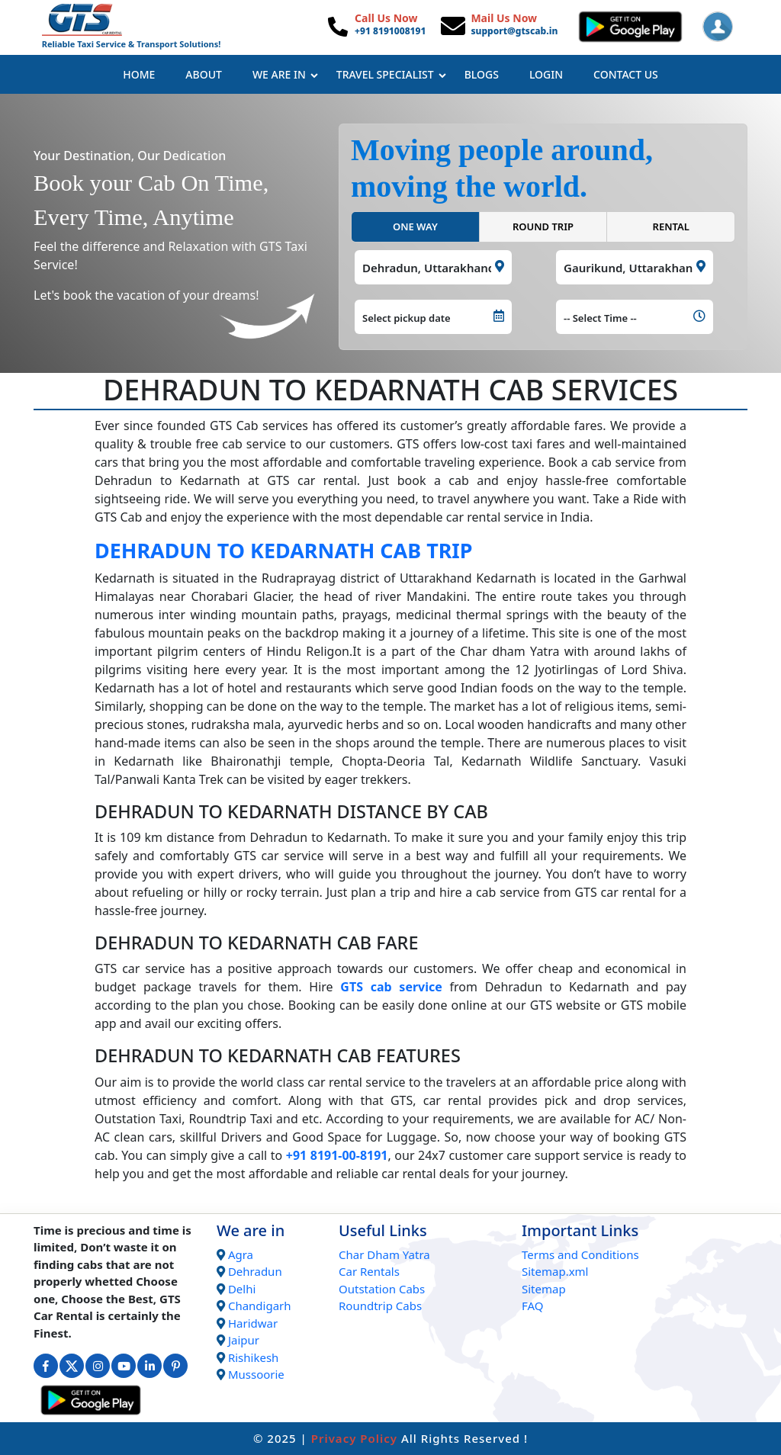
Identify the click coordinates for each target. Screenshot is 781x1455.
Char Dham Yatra (384, 1254)
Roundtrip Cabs (380, 1305)
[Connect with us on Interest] (175, 1366)
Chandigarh (259, 1305)
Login (546, 74)
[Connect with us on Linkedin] (149, 1366)
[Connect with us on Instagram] (97, 1366)
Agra (240, 1254)
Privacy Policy (354, 1438)
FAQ (533, 1305)
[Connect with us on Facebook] (46, 1366)
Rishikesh (253, 1357)
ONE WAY (415, 226)
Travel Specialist (391, 74)
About (203, 74)
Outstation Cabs (382, 1288)
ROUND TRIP (543, 226)
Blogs (481, 74)
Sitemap (544, 1288)
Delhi (242, 1288)
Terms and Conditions (580, 1254)
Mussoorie (256, 1374)
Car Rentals (369, 1271)
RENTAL (671, 226)
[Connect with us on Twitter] (71, 1366)
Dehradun (255, 1271)
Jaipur (243, 1339)
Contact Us (625, 74)
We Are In (285, 74)
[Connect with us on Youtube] (123, 1366)
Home (139, 74)
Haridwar (253, 1323)
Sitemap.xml (555, 1271)
